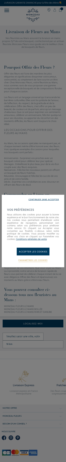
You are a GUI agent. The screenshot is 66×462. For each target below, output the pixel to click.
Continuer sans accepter (44, 199)
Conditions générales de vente (31, 239)
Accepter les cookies (33, 252)
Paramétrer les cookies (33, 260)
